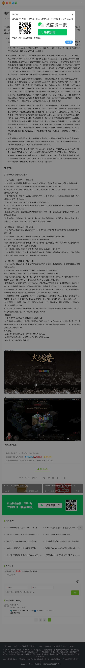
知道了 (69, 42)
